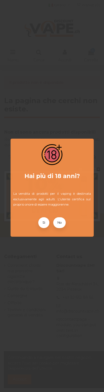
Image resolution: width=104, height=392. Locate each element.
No (59, 222)
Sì (43, 222)
